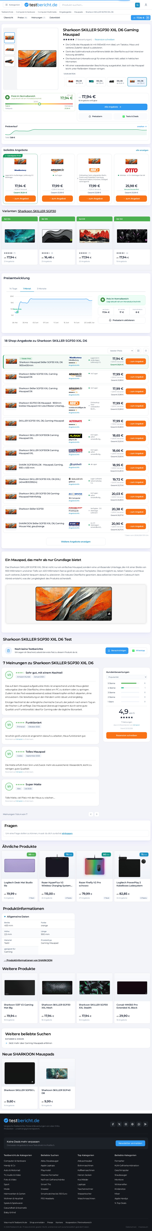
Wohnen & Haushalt (13, 1198)
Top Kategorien (86, 1155)
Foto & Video (10, 1179)
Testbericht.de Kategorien (18, 1155)
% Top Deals (120, 1203)
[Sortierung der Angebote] (120, 350)
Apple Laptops (48, 1165)
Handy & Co (9, 1165)
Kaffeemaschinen (86, 1170)
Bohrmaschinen (85, 1165)
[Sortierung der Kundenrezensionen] (126, 677)
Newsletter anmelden (130, 1143)
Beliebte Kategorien (125, 1155)
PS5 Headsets (47, 1198)
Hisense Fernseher (50, 1175)
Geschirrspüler (122, 1170)
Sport (6, 1184)
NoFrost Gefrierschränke (53, 1179)
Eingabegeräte (65, 12)
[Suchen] (137, 5)
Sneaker (45, 1189)
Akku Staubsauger (50, 1161)
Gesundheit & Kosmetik (15, 1207)
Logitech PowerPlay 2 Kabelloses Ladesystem (130, 884)
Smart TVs (46, 1184)
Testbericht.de (7, 12)
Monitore (119, 1179)
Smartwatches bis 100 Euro (54, 1193)
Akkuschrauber (85, 1161)
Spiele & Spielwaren (13, 1203)
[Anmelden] (146, 5)
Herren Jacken (85, 1175)
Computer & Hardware (25, 12)
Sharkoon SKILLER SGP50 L (19, 1090)
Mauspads (78, 12)
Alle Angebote (113, 107)
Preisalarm (95, 116)
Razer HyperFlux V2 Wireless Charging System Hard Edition (56, 885)
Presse (50, 1222)
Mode (6, 1189)
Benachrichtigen (117, 650)
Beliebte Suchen (50, 1155)
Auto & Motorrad (12, 1170)
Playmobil (46, 1170)
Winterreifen (121, 1184)
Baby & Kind (10, 1212)
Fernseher (119, 1161)
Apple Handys (121, 1198)
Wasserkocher (84, 1193)
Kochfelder (83, 1179)
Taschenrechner (85, 1189)
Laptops (82, 1184)
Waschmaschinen (86, 1198)
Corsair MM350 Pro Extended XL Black (127, 1006)
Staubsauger (121, 1175)
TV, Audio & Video (12, 1175)
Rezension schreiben (126, 735)
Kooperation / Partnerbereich (79, 1222)
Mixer (117, 1193)
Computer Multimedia (47, 12)
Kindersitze (120, 1189)
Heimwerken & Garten (14, 1193)
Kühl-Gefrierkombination (127, 1165)
